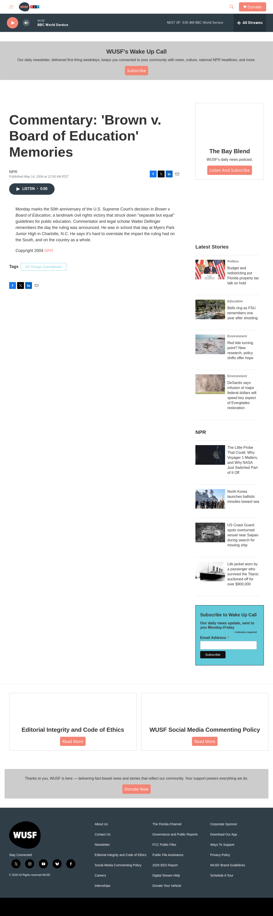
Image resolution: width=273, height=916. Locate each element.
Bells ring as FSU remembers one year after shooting (242, 313)
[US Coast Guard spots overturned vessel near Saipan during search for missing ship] (210, 532)
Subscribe (136, 70)
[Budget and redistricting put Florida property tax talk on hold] (210, 269)
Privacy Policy (220, 855)
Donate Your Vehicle (166, 885)
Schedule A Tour (221, 875)
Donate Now (137, 789)
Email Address (214, 637)
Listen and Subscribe (230, 170)
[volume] (26, 23)
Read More (72, 741)
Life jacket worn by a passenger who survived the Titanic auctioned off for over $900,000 (243, 574)
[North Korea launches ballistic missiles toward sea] (210, 499)
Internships (102, 885)
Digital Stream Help (166, 875)
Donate (254, 7)
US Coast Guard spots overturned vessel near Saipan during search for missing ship (242, 535)
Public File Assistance (167, 855)
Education (235, 301)
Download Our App (223, 834)
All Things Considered (44, 267)
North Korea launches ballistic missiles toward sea (243, 496)
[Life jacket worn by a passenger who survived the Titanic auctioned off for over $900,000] (210, 571)
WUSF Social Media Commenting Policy (205, 729)
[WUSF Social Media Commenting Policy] (204, 706)
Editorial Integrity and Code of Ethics (73, 729)
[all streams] (250, 23)
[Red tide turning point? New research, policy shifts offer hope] (210, 344)
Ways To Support (222, 844)
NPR (49, 250)
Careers (100, 875)
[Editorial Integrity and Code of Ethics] (72, 706)
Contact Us (102, 834)
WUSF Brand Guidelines (227, 865)
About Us (101, 824)
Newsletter (102, 844)
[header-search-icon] (231, 7)
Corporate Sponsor (223, 824)
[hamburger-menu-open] (11, 6)
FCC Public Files (164, 844)
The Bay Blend (229, 151)
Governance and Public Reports (175, 834)
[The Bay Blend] (230, 122)
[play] (12, 23)
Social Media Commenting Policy (118, 865)
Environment (237, 336)
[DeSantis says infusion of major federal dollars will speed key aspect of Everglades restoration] (210, 384)
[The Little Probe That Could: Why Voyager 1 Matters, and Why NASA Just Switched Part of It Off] (210, 455)
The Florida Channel (166, 824)
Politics (233, 261)
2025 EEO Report (165, 865)
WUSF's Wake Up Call (136, 51)
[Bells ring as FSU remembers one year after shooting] (210, 309)
